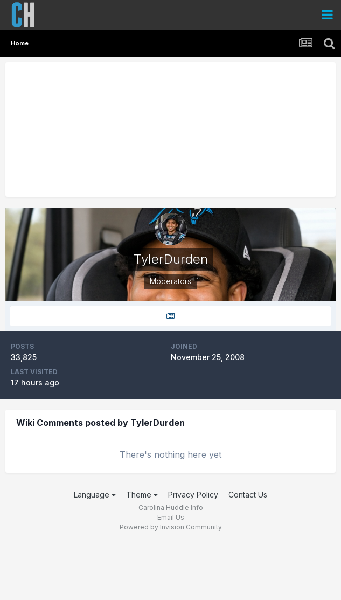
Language (95, 494)
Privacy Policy (193, 494)
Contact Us (247, 494)
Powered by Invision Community (171, 527)
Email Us (170, 517)
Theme (142, 494)
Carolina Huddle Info (170, 508)
